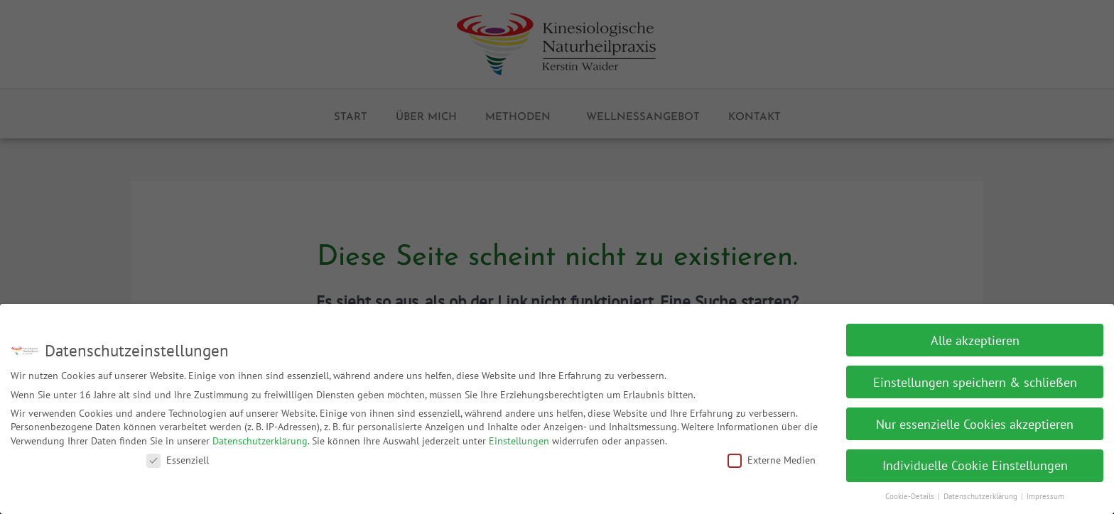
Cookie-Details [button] (910, 491)
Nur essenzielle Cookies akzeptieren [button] (975, 418)
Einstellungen (519, 435)
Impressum (1045, 491)
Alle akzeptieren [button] (975, 334)
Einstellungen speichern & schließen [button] (975, 376)
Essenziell (177, 453)
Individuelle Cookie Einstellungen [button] (975, 460)
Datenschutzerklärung (260, 435)
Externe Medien (772, 453)
